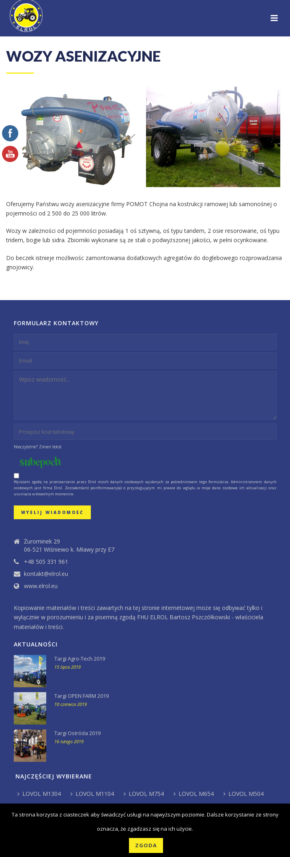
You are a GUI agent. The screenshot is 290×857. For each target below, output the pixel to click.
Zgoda (146, 845)
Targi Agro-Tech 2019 (79, 658)
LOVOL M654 (194, 793)
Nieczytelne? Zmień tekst (38, 447)
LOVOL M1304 (39, 793)
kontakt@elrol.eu (46, 574)
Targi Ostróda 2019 (77, 733)
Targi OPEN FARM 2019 (81, 695)
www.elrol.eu (41, 586)
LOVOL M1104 (92, 793)
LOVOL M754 (144, 793)
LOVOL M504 (243, 793)
